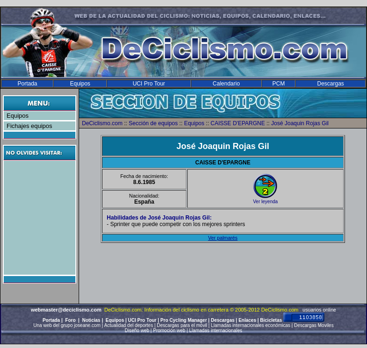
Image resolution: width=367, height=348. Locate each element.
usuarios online (319, 309)
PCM (278, 83)
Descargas (330, 83)
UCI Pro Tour (148, 83)
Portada (27, 83)
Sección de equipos (153, 123)
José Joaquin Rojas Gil (300, 123)
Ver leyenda (265, 201)
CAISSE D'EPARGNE (238, 123)
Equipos (80, 83)
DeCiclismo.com (102, 123)
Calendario (226, 83)
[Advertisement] (41, 218)
